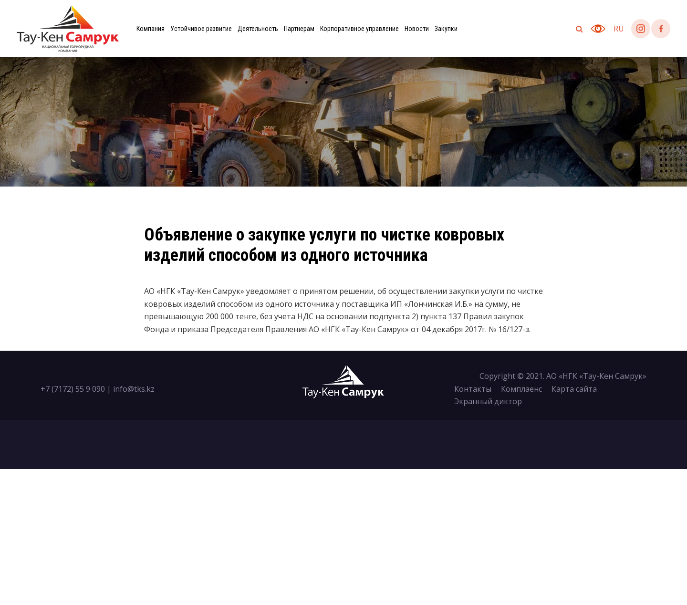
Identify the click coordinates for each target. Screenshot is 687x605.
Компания (150, 28)
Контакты (472, 389)
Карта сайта (574, 389)
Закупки (446, 28)
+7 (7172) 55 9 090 (73, 389)
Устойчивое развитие (201, 28)
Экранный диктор (488, 401)
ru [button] (619, 28)
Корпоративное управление (359, 28)
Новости (417, 28)
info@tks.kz (134, 389)
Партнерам (299, 28)
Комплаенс (521, 389)
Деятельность (258, 28)
